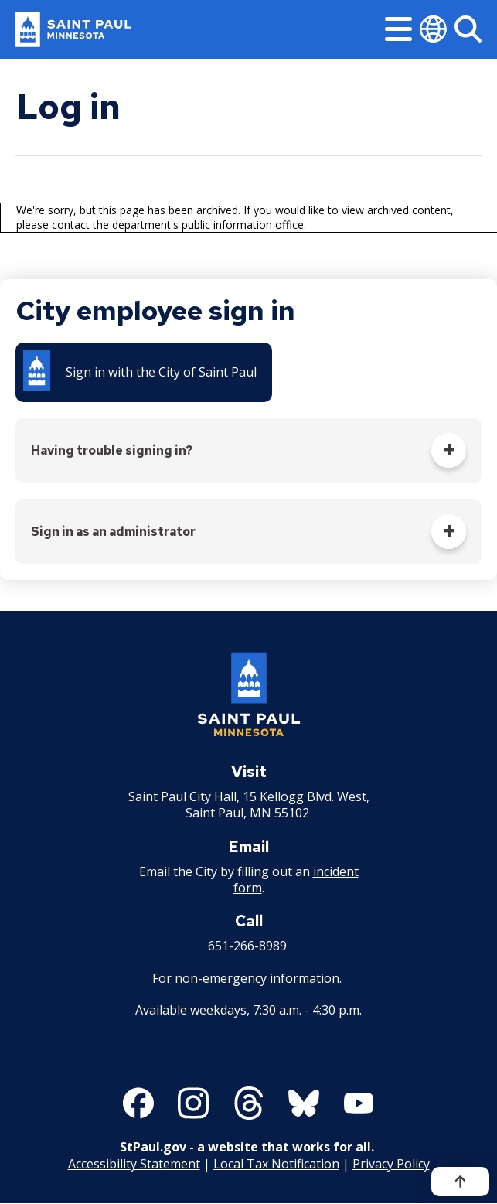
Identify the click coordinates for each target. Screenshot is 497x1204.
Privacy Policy (391, 1163)
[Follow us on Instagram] (193, 1103)
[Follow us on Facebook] (138, 1103)
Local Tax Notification (276, 1163)
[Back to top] (460, 1181)
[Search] (468, 29)
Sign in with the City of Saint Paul (161, 371)
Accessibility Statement (134, 1163)
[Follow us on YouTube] (358, 1103)
